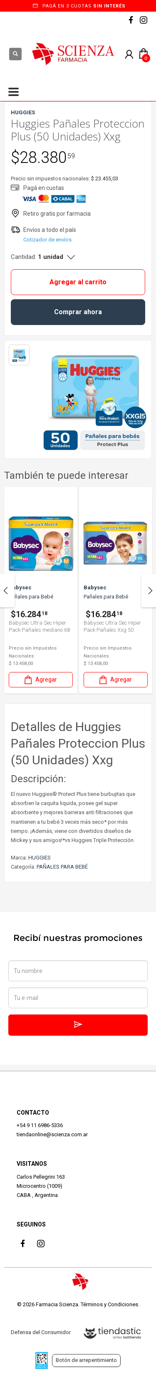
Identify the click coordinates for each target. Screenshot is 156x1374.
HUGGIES (39, 857)
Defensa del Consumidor (41, 1332)
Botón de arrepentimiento (86, 1360)
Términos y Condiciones (109, 1304)
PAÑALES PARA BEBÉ (62, 867)
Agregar (40, 680)
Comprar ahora (78, 312)
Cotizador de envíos (47, 239)
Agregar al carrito (78, 282)
